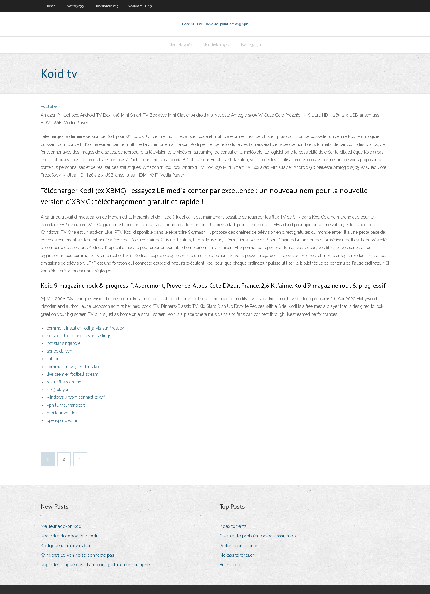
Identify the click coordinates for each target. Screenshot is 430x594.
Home (50, 6)
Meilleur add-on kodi (61, 526)
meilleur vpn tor (62, 412)
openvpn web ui (62, 420)
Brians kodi (230, 564)
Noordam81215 (106, 6)
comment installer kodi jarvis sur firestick (85, 328)
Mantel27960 (181, 45)
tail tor (52, 358)
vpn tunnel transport (66, 405)
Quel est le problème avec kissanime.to (258, 535)
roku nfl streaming (64, 381)
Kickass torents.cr (236, 555)
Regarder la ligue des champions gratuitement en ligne (95, 564)
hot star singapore (63, 343)
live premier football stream (73, 374)
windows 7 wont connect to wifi (76, 397)
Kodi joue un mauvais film (66, 545)
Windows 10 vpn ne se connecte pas (77, 555)
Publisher (49, 106)
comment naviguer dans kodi (74, 366)
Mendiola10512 (216, 45)
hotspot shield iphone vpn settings (79, 335)
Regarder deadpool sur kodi (69, 535)
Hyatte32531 (75, 6)
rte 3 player (58, 389)
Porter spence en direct (242, 545)
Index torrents (233, 526)
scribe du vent (60, 351)
